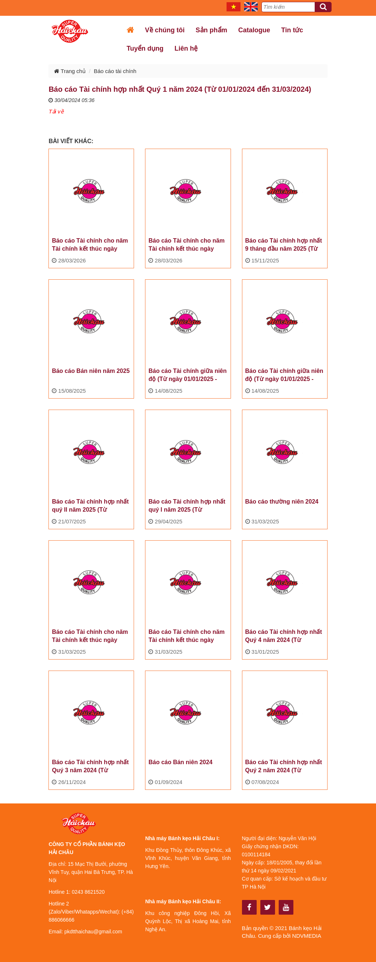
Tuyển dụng (145, 48)
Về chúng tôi (165, 30)
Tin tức (292, 30)
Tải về (55, 111)
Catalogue (254, 30)
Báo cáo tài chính (115, 71)
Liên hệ (186, 48)
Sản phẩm (211, 30)
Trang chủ (70, 71)
